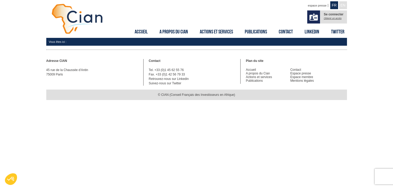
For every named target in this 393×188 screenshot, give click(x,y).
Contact (286, 31)
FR (334, 5)
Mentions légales (302, 81)
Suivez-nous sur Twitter (165, 83)
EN (342, 5)
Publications (256, 31)
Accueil (141, 31)
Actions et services (216, 31)
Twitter (337, 31)
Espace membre (301, 77)
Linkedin (312, 31)
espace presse (317, 5)
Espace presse (300, 73)
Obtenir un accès (332, 18)
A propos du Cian (174, 31)
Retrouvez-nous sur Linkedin (169, 79)
